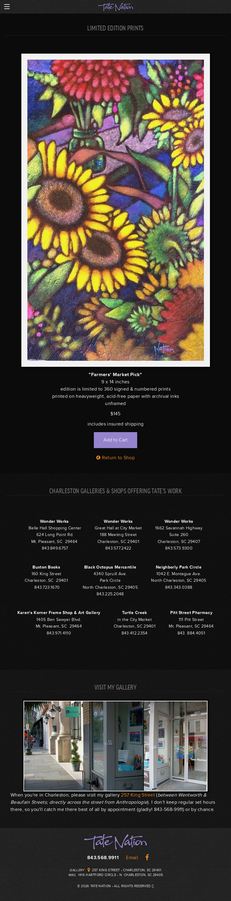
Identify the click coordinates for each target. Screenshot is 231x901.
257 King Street (138, 795)
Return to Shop (115, 458)
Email (132, 858)
